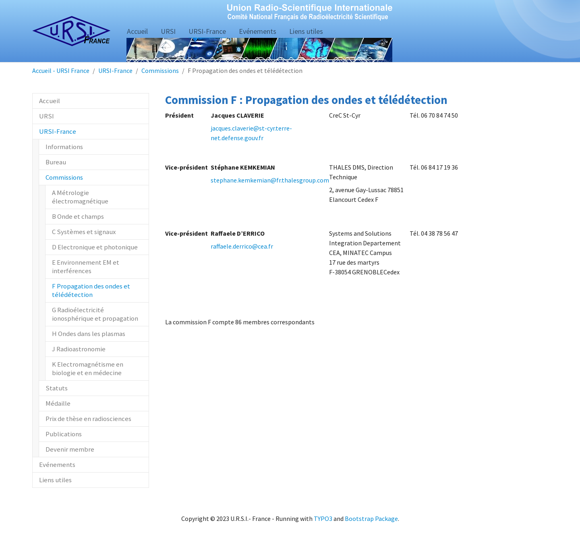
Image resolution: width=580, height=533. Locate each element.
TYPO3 (323, 518)
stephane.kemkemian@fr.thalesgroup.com (270, 180)
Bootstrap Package (371, 518)
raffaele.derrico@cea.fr (242, 246)
